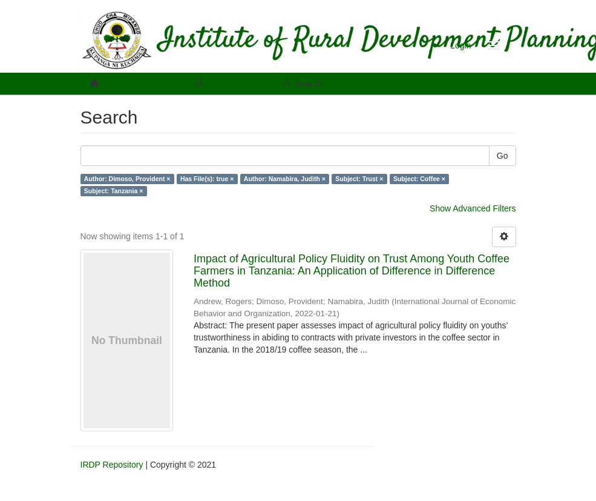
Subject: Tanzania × (113, 190)
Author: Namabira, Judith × (285, 178)
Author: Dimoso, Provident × (127, 178)
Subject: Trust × (359, 178)
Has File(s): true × (207, 178)
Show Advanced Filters (473, 208)
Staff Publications (244, 83)
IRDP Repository (111, 464)
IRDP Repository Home (146, 83)
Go (502, 156)
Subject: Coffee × (419, 178)
